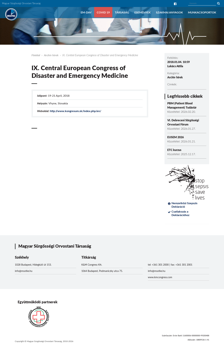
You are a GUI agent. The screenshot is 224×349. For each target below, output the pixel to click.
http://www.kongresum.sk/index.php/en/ (75, 111)
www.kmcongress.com (160, 277)
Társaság (122, 12)
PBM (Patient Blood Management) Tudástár (182, 105)
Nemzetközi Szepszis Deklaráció (184, 205)
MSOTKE (11, 14)
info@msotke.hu (23, 271)
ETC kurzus (174, 150)
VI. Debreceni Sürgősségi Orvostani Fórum (183, 122)
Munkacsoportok (202, 12)
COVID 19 (103, 12)
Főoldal (35, 55)
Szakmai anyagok (169, 12)
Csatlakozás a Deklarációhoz (180, 213)
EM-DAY (86, 12)
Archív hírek (51, 55)
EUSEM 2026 (175, 137)
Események (142, 12)
